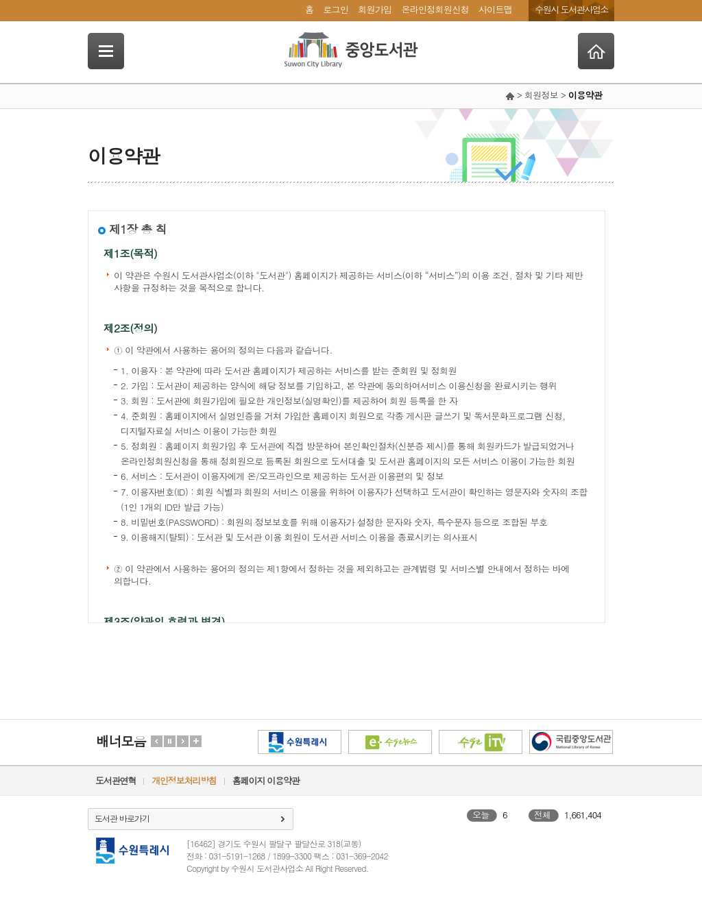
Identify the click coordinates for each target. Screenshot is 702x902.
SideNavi (106, 51)
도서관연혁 (115, 780)
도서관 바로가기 (122, 818)
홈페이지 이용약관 (266, 780)
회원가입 (374, 9)
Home (596, 51)
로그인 (335, 9)
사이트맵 (495, 9)
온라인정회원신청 (434, 9)
